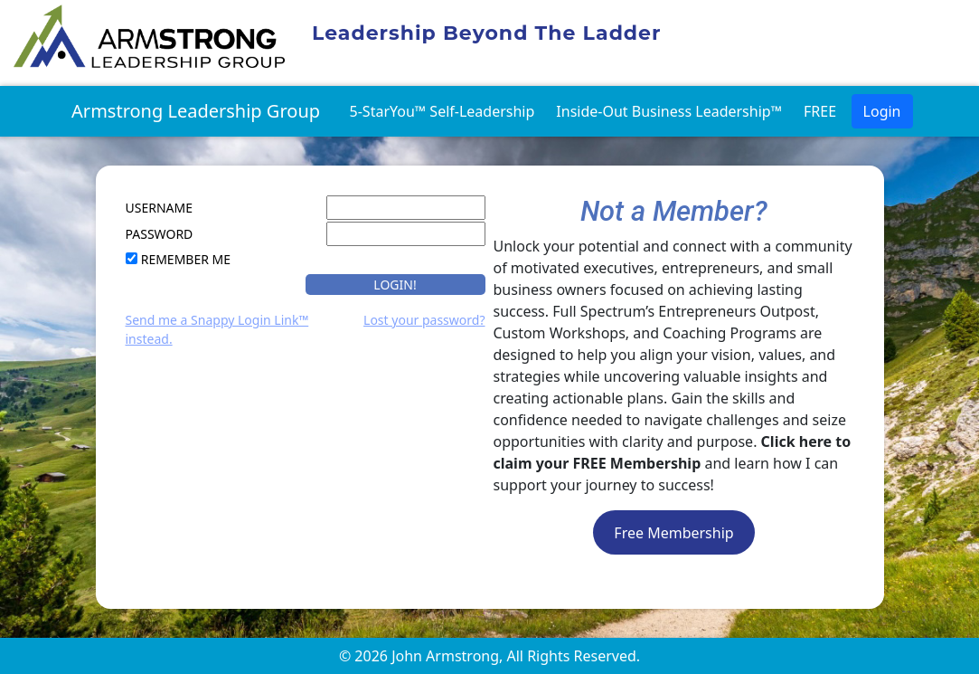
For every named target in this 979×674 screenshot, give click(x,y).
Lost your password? (424, 319)
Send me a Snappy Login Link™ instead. (217, 329)
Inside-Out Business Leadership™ (669, 111)
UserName (159, 207)
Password (159, 233)
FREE (820, 111)
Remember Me (186, 259)
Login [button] (882, 111)
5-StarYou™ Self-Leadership (442, 111)
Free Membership (673, 533)
